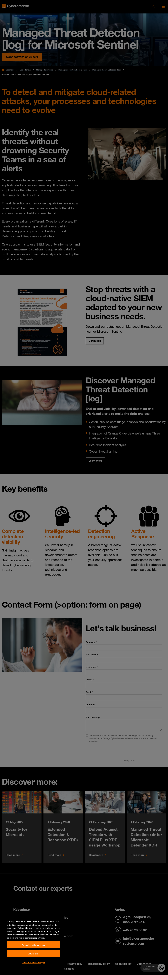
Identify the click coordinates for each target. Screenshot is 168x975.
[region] (33, 942)
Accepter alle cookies (33, 944)
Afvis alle (33, 953)
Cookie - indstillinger (33, 962)
